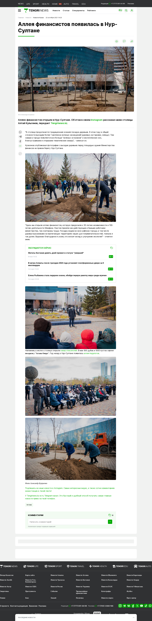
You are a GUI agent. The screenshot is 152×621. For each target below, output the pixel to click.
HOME (55, 4)
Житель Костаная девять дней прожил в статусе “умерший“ (56, 253)
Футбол (129, 591)
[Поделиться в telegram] (20, 137)
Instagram (97, 119)
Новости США (30, 586)
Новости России (57, 586)
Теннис (2, 598)
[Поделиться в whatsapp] (20, 132)
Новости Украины (83, 586)
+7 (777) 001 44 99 (79, 606)
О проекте (4, 606)
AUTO (66, 4)
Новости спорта (107, 598)
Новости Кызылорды (109, 580)
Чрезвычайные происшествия (82, 592)
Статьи (66, 10)
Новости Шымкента (109, 575)
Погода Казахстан (6, 575)
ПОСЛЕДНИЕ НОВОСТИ (26, 617)
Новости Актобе (6, 580)
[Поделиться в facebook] (20, 141)
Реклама (131, 4)
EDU (84, 4)
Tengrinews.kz (59, 123)
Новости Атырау (133, 580)
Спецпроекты (78, 10)
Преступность (30, 591)
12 (111, 269)
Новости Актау (5, 586)
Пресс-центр (131, 598)
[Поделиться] (132, 41)
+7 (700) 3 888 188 (105, 606)
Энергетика (4, 591)
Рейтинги (91, 10)
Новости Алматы (57, 575)
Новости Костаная (83, 580)
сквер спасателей (69, 350)
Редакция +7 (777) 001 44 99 (113, 4)
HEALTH (45, 4)
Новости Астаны (82, 575)
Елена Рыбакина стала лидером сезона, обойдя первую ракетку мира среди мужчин (67, 275)
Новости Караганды (134, 575)
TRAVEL (75, 4)
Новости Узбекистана (135, 586)
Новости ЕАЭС (107, 586)
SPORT (36, 4)
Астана (29, 505)
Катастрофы (106, 591)
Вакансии (33, 606)
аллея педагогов (91, 353)
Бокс (27, 598)
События (54, 591)
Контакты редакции (19, 606)
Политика (79, 598)
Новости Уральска (58, 580)
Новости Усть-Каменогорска (30, 581)
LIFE (28, 4)
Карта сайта (30, 575)
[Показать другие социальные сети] (20, 146)
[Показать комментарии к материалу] (20, 154)
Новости (56, 10)
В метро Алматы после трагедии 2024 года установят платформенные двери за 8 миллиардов (66, 264)
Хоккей (53, 598)
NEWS (21, 4)
